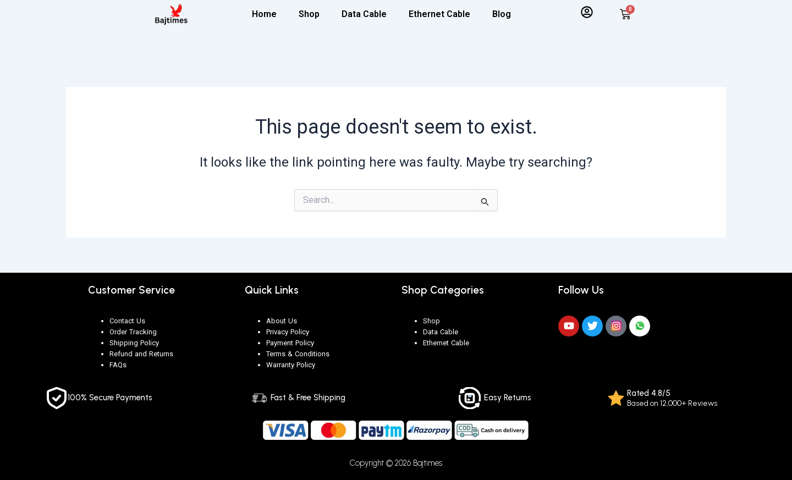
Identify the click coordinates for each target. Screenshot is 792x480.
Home (264, 14)
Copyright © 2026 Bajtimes (396, 463)
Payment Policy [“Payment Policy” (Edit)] (290, 343)
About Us (281, 321)
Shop (309, 14)
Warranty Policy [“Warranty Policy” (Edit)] (290, 365)
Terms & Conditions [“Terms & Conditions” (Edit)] (297, 354)
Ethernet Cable (439, 14)
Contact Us (127, 321)
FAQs (118, 365)
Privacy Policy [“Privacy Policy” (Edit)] (287, 332)
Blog (501, 14)
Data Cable (364, 14)
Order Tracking (133, 332)
